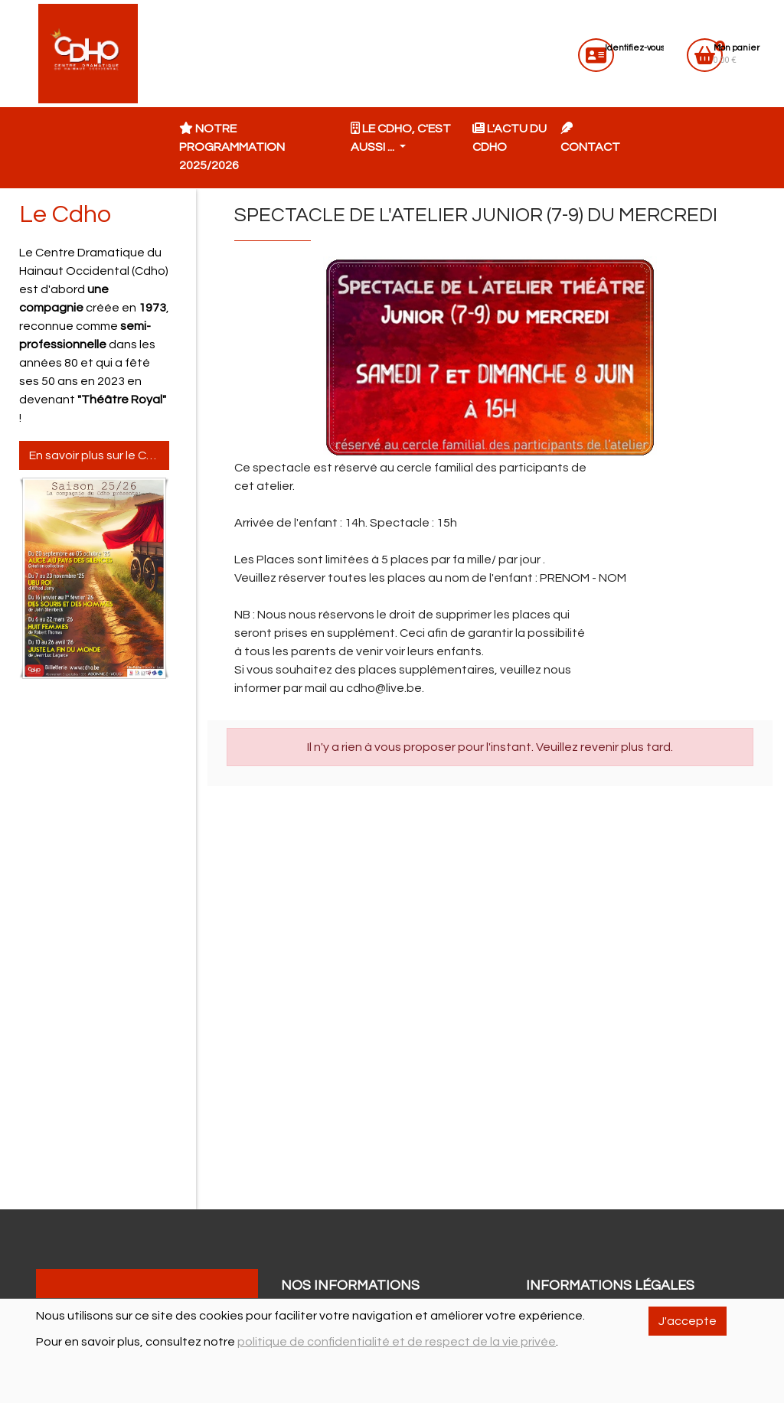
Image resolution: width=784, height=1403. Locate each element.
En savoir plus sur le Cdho (98, 455)
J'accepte (687, 1321)
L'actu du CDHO (509, 137)
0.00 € (737, 54)
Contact (590, 137)
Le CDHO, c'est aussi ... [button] (401, 137)
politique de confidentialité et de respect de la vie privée (396, 1342)
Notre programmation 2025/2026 (232, 146)
